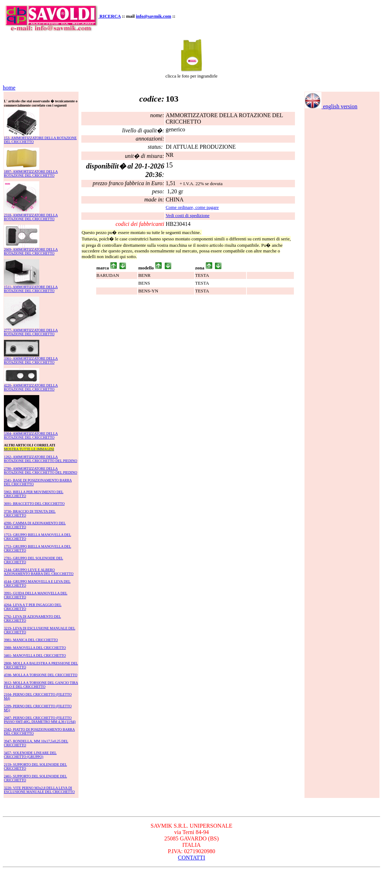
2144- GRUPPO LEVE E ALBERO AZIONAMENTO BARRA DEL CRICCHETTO (39, 572)
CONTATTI (191, 858)
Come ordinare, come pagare (192, 207)
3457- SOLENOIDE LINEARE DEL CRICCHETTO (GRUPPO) (30, 755)
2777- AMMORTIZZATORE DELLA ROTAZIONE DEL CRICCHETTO (31, 332)
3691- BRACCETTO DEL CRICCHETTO (34, 504)
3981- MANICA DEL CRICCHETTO (31, 640)
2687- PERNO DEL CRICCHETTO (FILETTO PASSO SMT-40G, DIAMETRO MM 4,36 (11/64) (40, 720)
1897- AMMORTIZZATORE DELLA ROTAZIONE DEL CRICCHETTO (31, 173)
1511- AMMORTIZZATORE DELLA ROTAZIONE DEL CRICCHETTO (31, 289)
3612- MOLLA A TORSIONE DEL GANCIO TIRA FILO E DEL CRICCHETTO (41, 685)
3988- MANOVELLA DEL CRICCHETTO (35, 648)
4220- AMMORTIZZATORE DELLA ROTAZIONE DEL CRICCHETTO (31, 387)
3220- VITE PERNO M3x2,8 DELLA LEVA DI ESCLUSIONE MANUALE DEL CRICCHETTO (39, 790)
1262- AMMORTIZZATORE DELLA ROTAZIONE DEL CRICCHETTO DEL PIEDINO (40, 459)
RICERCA (110, 16)
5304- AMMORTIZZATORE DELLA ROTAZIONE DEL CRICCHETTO (31, 435)
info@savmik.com (153, 16)
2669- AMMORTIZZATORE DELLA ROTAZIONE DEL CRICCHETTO (31, 251)
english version (331, 106)
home (9, 88)
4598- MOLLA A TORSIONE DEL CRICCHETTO (40, 675)
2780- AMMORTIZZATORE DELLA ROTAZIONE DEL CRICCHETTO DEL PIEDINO (40, 470)
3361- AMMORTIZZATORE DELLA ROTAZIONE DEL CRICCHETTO (31, 360)
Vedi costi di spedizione (187, 215)
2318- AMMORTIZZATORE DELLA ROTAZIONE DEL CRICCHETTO (31, 217)
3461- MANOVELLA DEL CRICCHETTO (35, 655)
